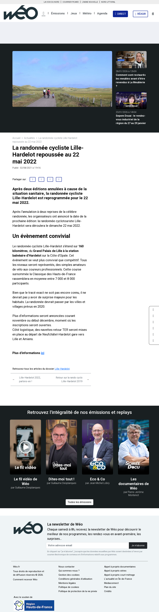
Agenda (102, 13)
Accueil (16, 138)
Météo (87, 13)
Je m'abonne (138, 545)
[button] (43, 14)
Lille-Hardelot (62, 368)
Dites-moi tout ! (61, 479)
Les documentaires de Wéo (133, 483)
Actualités (29, 138)
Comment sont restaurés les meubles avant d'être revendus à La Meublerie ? (131, 80)
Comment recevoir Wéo (25, 579)
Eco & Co (97, 479)
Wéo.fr (16, 566)
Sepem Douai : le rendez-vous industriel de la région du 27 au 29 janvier (131, 119)
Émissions (58, 13)
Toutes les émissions (79, 502)
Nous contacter (67, 566)
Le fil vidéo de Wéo (25, 481)
